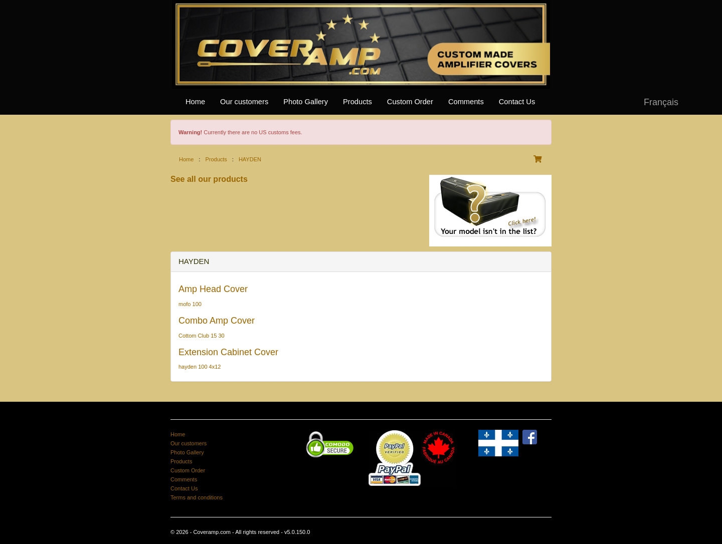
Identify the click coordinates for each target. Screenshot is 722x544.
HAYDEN (250, 159)
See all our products (209, 179)
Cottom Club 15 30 (201, 336)
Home (195, 102)
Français (661, 102)
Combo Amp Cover (216, 321)
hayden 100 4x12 (199, 367)
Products (357, 102)
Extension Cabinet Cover (228, 352)
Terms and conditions (196, 497)
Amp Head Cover (213, 289)
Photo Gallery (305, 102)
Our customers (244, 102)
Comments (466, 102)
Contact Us (517, 102)
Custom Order (410, 102)
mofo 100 (190, 304)
